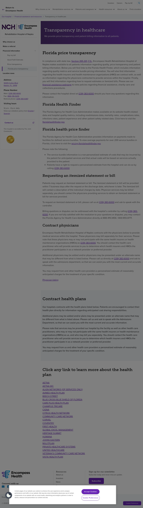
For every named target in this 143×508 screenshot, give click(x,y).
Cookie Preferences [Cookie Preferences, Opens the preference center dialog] (90, 498)
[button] (8, 495)
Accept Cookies (90, 491)
